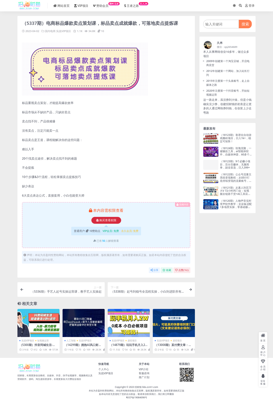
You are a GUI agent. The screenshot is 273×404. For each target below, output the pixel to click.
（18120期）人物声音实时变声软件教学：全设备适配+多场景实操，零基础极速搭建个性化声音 (236, 205)
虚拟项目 (132, 340)
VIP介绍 (143, 369)
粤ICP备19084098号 (136, 397)
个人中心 (103, 369)
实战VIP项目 (63, 31)
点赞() (182, 270)
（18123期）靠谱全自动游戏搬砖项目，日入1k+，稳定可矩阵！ (235, 138)
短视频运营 (43, 340)
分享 (154, 270)
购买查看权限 (106, 220)
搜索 (245, 24)
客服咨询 (144, 373)
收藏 (166, 270)
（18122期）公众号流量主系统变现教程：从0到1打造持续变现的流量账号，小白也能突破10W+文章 (236, 179)
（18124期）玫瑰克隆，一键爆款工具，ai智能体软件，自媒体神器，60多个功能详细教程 (235, 152)
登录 (250, 5)
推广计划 (144, 377)
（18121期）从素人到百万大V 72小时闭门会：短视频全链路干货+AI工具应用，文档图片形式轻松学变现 (236, 194)
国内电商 (50, 31)
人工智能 (71, 340)
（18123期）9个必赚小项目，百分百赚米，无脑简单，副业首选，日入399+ (235, 164)
